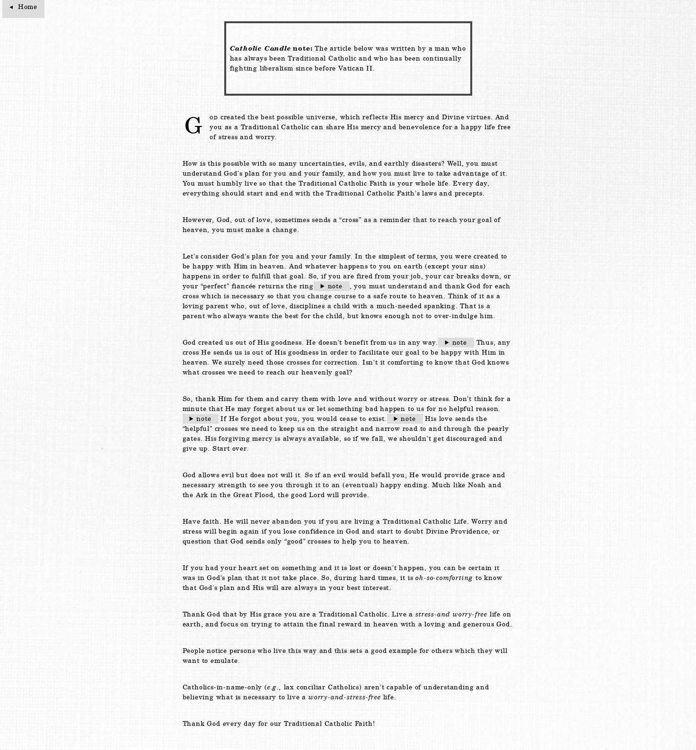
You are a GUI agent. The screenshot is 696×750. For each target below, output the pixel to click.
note (335, 286)
